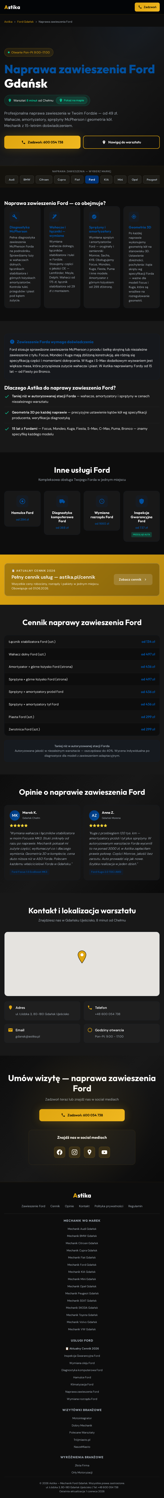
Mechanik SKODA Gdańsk (82, 1308)
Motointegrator (82, 1418)
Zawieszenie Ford (33, 1206)
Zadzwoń (147, 7)
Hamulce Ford (82, 1377)
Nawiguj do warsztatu (121, 142)
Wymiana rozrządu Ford (82, 1399)
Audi (12, 179)
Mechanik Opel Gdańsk (82, 1286)
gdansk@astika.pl (28, 1036)
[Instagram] (74, 1152)
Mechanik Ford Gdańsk (82, 1265)
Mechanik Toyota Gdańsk (82, 1315)
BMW (26, 179)
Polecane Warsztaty (82, 1432)
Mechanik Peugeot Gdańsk (82, 1293)
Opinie (69, 1206)
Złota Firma (82, 1465)
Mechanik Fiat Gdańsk (82, 1257)
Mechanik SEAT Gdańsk (82, 1300)
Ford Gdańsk (25, 22)
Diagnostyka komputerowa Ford (82, 1370)
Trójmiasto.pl (82, 1440)
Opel (135, 179)
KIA (106, 179)
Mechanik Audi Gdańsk (82, 1229)
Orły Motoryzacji (82, 1472)
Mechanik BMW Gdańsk (82, 1236)
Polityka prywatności (109, 1206)
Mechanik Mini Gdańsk (82, 1279)
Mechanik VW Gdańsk (82, 1329)
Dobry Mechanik (82, 1425)
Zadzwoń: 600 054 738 (42, 142)
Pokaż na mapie (71, 100)
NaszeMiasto (82, 1447)
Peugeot (152, 179)
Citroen (44, 179)
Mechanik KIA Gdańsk (82, 1272)
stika (12, 7)
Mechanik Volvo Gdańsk (82, 1322)
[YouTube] (104, 1152)
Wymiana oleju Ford (82, 1363)
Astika (8, 22)
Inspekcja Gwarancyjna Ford (82, 1356)
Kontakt (84, 1206)
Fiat (77, 179)
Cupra (62, 179)
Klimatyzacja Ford (82, 1384)
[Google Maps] (89, 1152)
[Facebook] (59, 1152)
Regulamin (135, 1206)
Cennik (55, 1206)
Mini (120, 179)
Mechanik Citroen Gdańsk (82, 1243)
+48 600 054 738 (107, 1014)
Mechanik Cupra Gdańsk (82, 1250)
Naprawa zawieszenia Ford (82, 1392)
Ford (92, 179)
